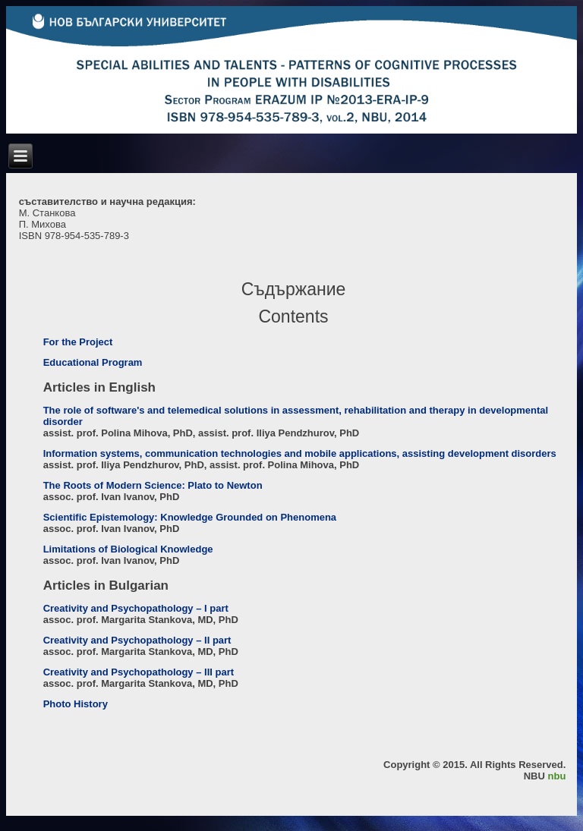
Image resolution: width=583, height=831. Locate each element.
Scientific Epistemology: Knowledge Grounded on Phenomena (189, 517)
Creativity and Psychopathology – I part (135, 608)
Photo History (75, 704)
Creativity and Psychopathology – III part (138, 672)
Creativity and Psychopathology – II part (137, 640)
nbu (557, 776)
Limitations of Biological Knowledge (128, 549)
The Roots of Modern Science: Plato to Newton (153, 485)
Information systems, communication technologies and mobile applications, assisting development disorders (299, 453)
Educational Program (93, 362)
